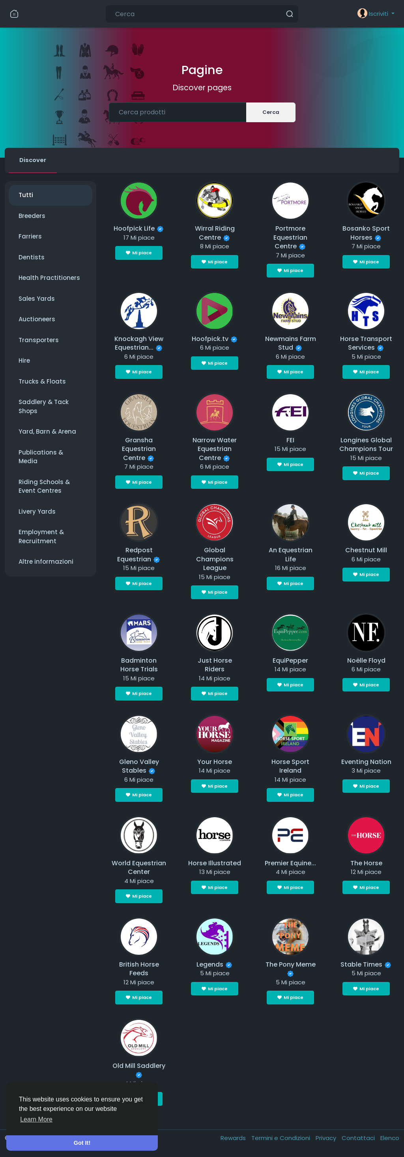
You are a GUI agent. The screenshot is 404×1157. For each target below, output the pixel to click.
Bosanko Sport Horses (366, 234)
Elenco (389, 1138)
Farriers (30, 237)
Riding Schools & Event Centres (44, 487)
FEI (290, 440)
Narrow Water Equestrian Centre (215, 449)
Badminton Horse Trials (139, 665)
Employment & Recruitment (41, 537)
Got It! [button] (82, 1143)
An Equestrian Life (290, 555)
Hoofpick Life (134, 229)
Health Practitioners (49, 278)
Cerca (270, 112)
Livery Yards (37, 512)
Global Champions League (215, 559)
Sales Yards (37, 299)
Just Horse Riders (215, 665)
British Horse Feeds (139, 969)
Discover (33, 160)
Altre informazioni (46, 562)
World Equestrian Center (139, 868)
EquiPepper (290, 660)
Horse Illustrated (214, 863)
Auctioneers (37, 320)
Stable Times (361, 964)
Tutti (26, 196)
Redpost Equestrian (135, 555)
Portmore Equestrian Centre (290, 238)
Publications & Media (41, 457)
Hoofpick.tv (210, 339)
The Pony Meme (291, 964)
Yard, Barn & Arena (47, 432)
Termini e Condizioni (281, 1138)
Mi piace (139, 253)
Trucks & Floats (42, 382)
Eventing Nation (366, 762)
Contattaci (359, 1138)
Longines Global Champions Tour (366, 445)
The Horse (366, 863)
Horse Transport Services (366, 344)
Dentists (32, 257)
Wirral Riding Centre (215, 234)
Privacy (327, 1138)
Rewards (234, 1138)
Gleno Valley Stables (139, 767)
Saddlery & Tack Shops (44, 407)
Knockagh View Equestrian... (138, 344)
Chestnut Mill (366, 550)
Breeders (32, 216)
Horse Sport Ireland (290, 767)
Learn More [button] (36, 1119)
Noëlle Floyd (366, 660)
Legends (209, 964)
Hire (24, 361)
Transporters (39, 340)
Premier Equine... (290, 863)
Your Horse (214, 762)
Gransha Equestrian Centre (139, 449)
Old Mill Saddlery (138, 1066)
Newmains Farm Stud (290, 344)
